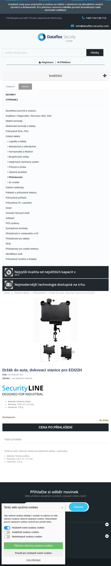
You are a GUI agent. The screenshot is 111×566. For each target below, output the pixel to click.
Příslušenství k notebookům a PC (22, 233)
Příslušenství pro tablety (17, 238)
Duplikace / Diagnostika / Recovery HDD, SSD (29, 116)
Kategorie (10, 86)
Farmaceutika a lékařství (20, 151)
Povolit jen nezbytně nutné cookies (33, 553)
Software (10, 218)
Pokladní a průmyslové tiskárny (21, 192)
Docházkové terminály (17, 228)
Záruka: (6, 378)
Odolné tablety (13, 136)
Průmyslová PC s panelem (19, 203)
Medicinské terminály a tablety (21, 126)
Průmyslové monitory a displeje (21, 259)
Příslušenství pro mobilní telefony (22, 249)
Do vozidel (13, 182)
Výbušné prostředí (17, 172)
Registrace (46, 62)
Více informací (33, 560)
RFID (8, 243)
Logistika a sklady (17, 141)
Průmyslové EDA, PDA (17, 131)
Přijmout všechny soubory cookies (33, 545)
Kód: (4, 374)
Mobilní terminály (14, 121)
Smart (9, 208)
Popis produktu (13, 439)
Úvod (7, 292)
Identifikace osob (14, 254)
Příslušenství (15, 177)
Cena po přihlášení (55, 427)
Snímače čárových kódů (17, 213)
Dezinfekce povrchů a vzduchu (21, 110)
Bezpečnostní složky (18, 156)
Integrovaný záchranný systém (23, 162)
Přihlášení (64, 62)
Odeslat (78, 507)
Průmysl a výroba (17, 167)
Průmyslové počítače (16, 197)
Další (73, 351)
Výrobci (25, 86)
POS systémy (12, 223)
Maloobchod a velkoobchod (22, 146)
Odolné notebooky (15, 187)
